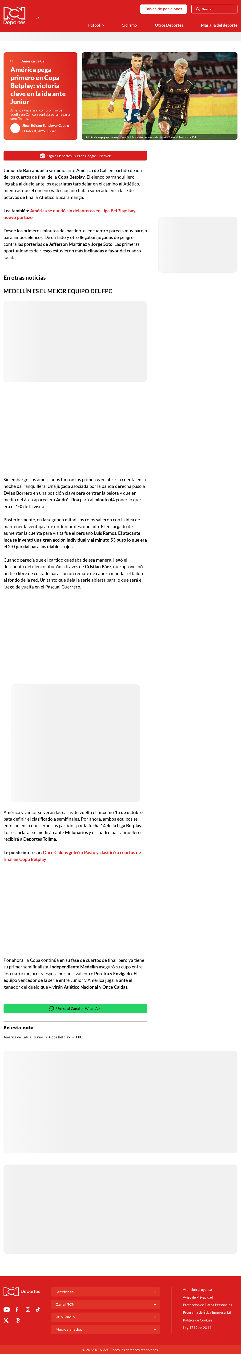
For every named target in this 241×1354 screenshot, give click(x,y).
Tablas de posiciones (163, 9)
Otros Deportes (169, 25)
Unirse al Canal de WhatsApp (75, 1009)
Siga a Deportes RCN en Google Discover (75, 155)
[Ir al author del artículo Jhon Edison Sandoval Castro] (15, 128)
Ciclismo (129, 25)
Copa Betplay (59, 1037)
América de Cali (16, 1037)
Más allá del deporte (219, 25)
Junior (38, 1037)
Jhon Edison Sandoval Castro (45, 125)
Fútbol (94, 25)
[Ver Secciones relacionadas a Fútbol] (103, 25)
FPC (79, 1037)
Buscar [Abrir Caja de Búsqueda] (204, 9)
